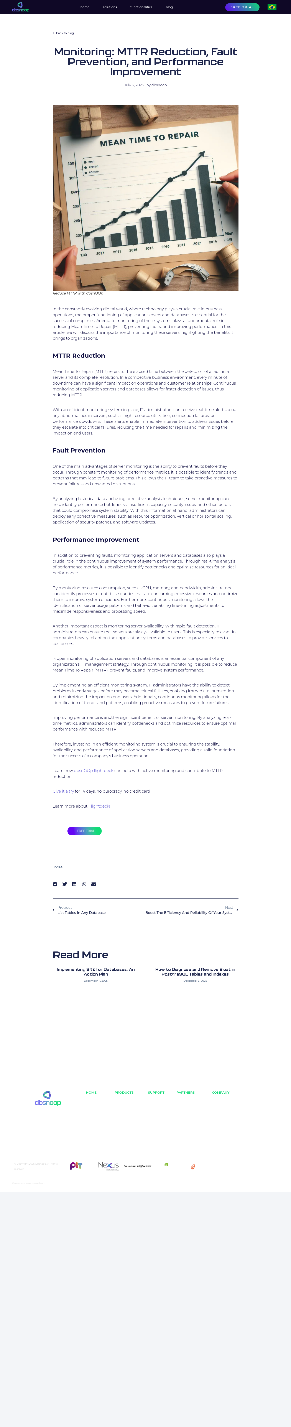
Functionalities (141, 7)
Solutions (110, 7)
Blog (169, 7)
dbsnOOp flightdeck (93, 770)
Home (84, 7)
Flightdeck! (99, 806)
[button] (55, 884)
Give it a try (63, 791)
